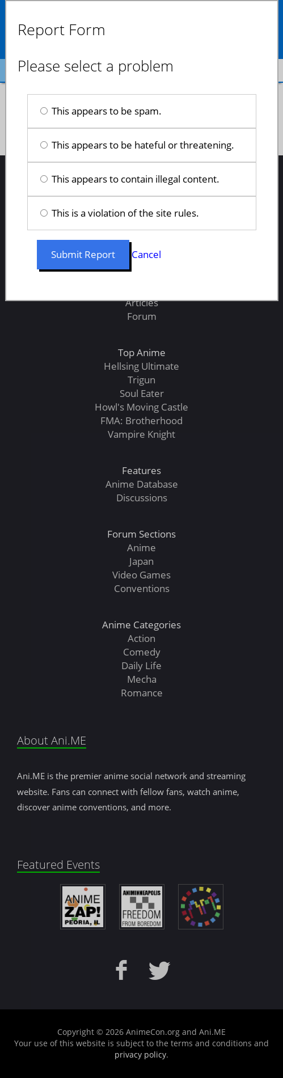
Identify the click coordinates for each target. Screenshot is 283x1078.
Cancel (146, 254)
